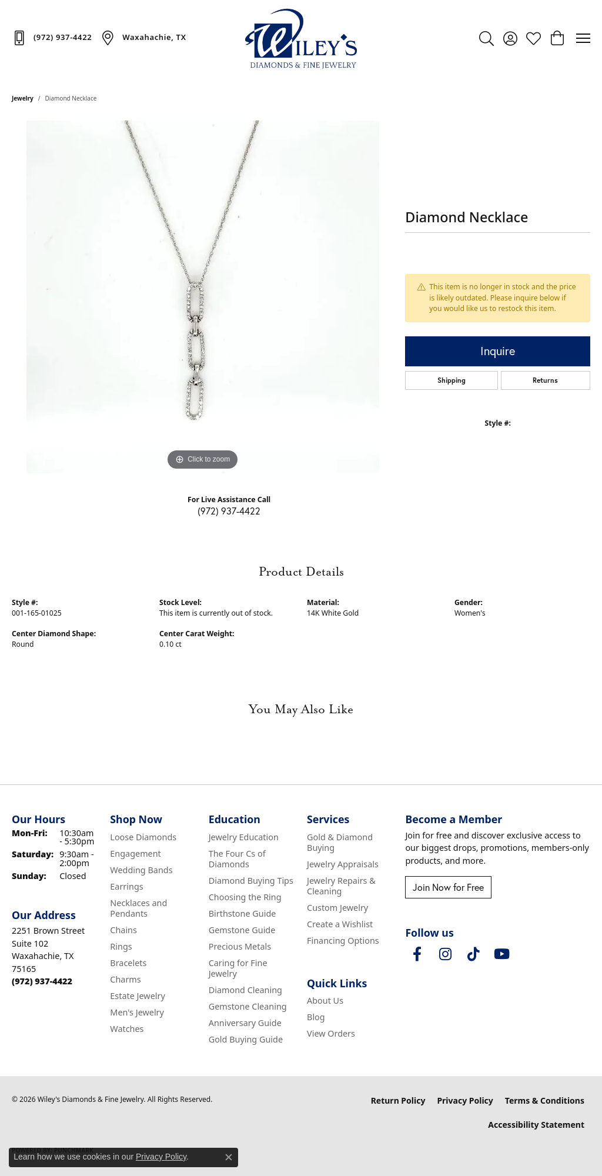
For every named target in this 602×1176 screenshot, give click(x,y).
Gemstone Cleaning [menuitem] (248, 1006)
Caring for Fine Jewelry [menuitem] (238, 968)
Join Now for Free (448, 887)
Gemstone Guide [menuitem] (242, 930)
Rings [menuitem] (121, 946)
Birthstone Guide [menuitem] (242, 913)
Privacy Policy (465, 1100)
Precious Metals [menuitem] (240, 946)
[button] (486, 38)
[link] (52, 37)
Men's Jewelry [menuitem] (137, 1012)
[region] (202, 297)
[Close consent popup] (228, 1157)
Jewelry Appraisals (343, 864)
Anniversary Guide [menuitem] (245, 1022)
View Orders (331, 1033)
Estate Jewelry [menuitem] (137, 995)
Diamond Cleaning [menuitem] (245, 989)
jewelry (23, 98)
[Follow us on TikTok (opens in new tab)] (473, 954)
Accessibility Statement (536, 1124)
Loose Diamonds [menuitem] (143, 837)
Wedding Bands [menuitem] (141, 870)
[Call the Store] (42, 981)
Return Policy (398, 1100)
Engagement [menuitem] (135, 853)
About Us (325, 1000)
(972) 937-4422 (229, 511)
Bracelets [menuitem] (128, 962)
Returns (545, 380)
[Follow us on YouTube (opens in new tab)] (501, 954)
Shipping (451, 380)
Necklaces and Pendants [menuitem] (138, 908)
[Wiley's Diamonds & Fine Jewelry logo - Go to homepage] (301, 38)
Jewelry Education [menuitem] (244, 837)
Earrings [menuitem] (126, 886)
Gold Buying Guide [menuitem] (246, 1039)
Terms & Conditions (544, 1100)
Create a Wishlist (340, 924)
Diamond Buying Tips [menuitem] (251, 880)
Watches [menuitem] (126, 1028)
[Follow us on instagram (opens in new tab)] (445, 954)
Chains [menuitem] (123, 930)
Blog (316, 1017)
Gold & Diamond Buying (340, 842)
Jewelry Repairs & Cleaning (341, 886)
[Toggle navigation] (583, 38)
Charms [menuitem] (125, 979)
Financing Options (343, 940)
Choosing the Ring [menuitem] (245, 897)
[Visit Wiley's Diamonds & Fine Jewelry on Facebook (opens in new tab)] (417, 954)
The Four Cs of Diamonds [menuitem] (237, 859)
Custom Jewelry (337, 907)
